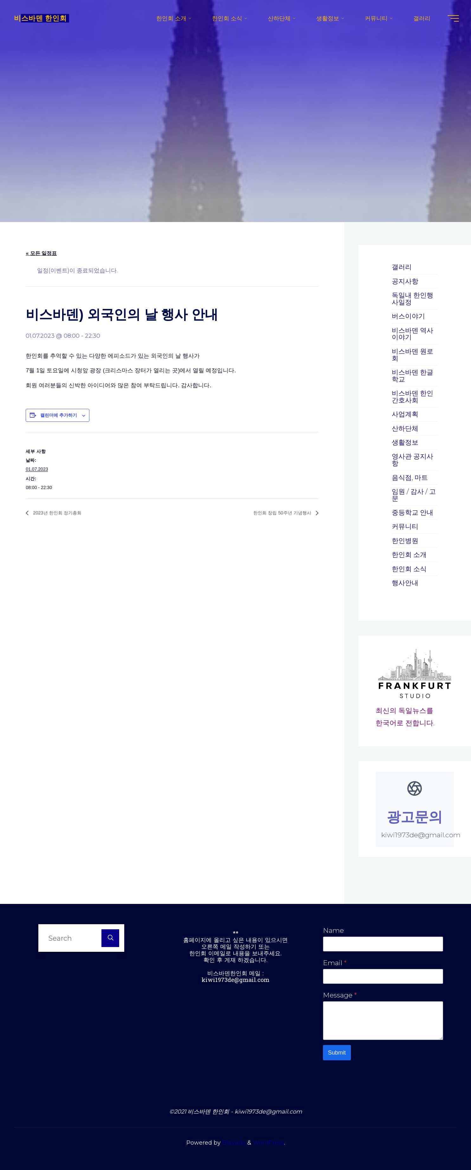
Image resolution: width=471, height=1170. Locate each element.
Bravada (233, 1143)
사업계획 (406, 413)
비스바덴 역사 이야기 (414, 333)
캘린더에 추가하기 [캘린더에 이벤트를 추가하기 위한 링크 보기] (58, 415)
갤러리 (402, 267)
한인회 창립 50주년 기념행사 (279, 513)
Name (333, 929)
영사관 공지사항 (414, 458)
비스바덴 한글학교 (414, 374)
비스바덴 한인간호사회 (414, 395)
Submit (337, 1052)
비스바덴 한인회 (42, 19)
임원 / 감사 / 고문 (411, 493)
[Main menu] (451, 19)
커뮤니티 (406, 525)
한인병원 (406, 539)
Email (335, 961)
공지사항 (406, 281)
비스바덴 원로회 (414, 354)
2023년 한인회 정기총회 (60, 513)
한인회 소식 (410, 567)
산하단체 (406, 427)
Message (340, 994)
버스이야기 (409, 316)
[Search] (110, 936)
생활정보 (406, 441)
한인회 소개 (410, 553)
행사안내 (406, 581)
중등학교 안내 (414, 511)
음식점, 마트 (411, 476)
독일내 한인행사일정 (414, 298)
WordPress (268, 1143)
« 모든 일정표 (41, 253)
